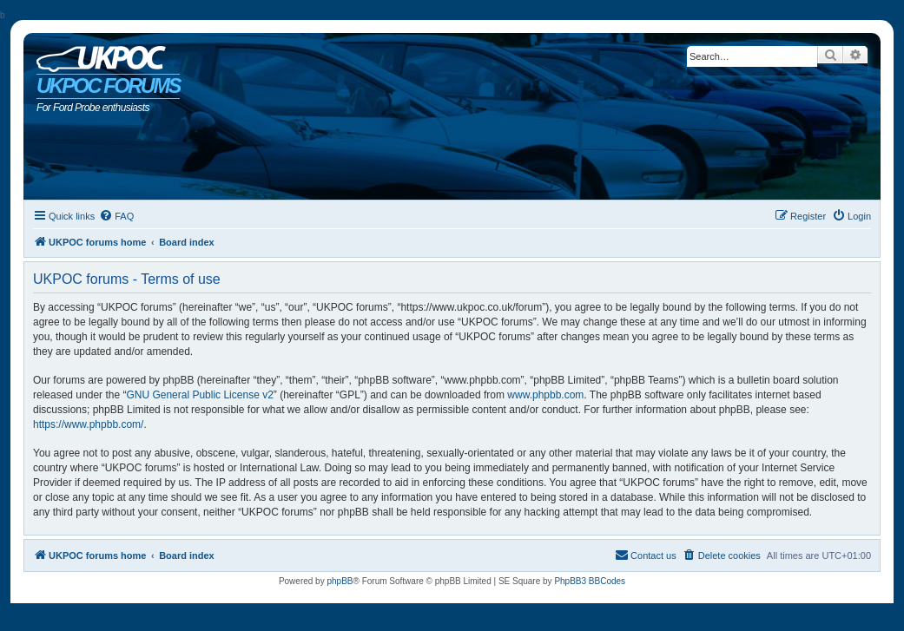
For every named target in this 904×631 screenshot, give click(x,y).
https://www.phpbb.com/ (88, 424)
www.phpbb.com (545, 395)
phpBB (340, 581)
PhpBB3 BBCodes (589, 581)
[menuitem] (116, 216)
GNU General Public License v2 (199, 395)
